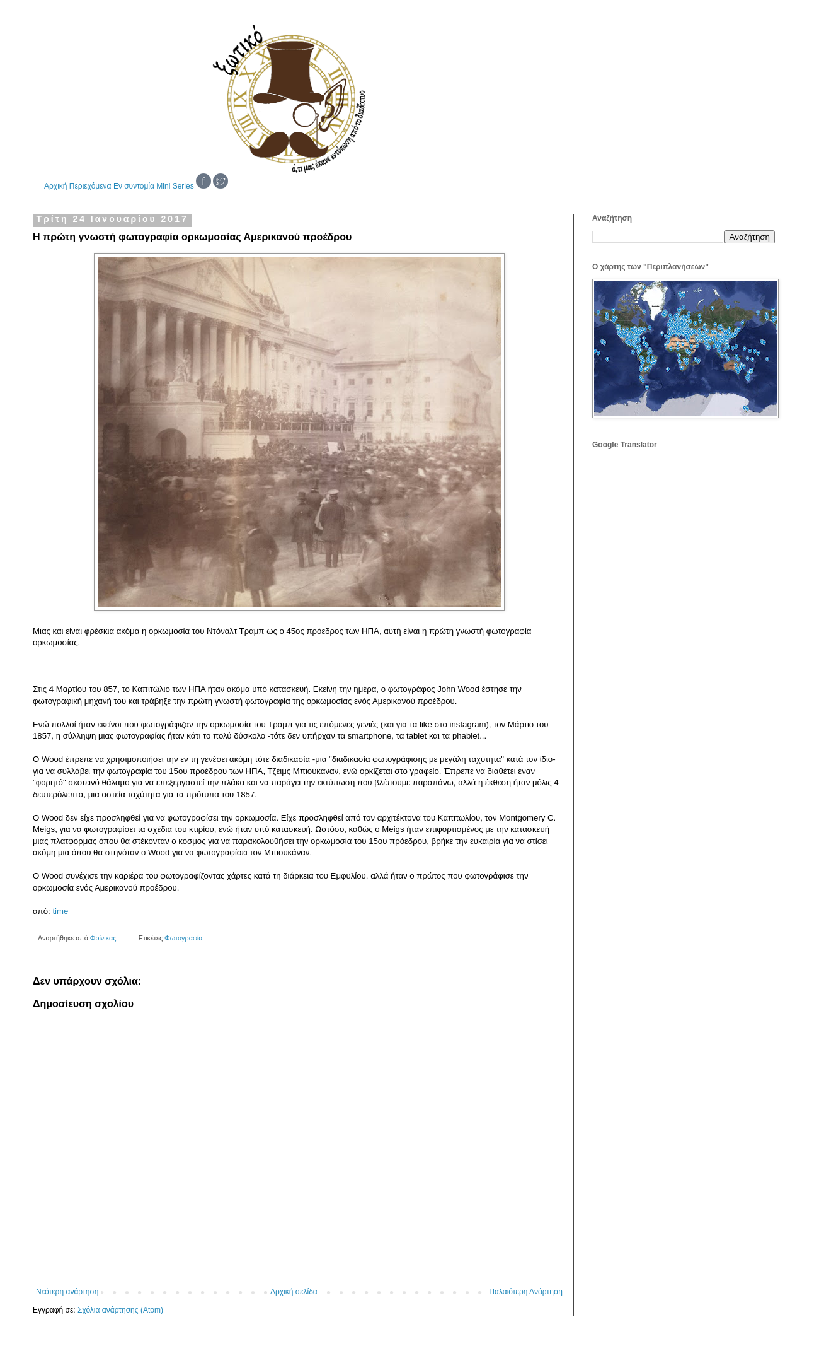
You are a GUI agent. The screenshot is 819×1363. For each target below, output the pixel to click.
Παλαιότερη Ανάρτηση (526, 1291)
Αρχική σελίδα (294, 1291)
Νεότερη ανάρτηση (67, 1291)
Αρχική (55, 186)
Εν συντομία (133, 186)
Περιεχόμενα (90, 186)
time (60, 911)
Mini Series (174, 186)
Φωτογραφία (183, 938)
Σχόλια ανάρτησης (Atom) (120, 1310)
